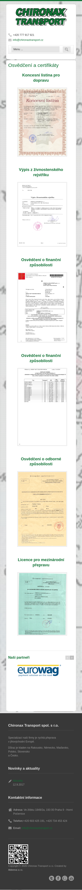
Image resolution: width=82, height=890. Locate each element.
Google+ (64, 878)
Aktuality (18, 780)
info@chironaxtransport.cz (28, 39)
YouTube (71, 878)
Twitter (51, 878)
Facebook (58, 878)
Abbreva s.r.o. (15, 869)
